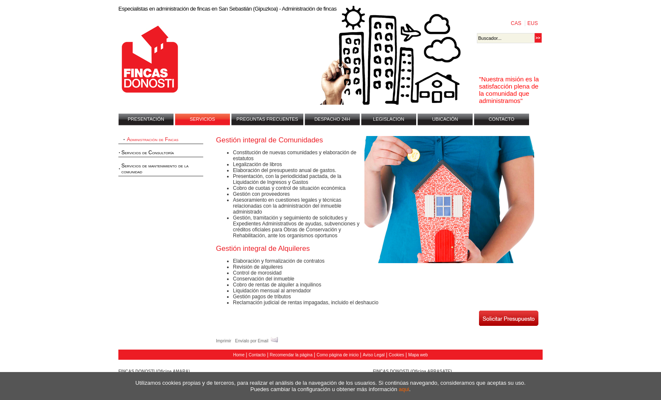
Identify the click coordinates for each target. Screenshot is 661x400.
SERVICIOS (202, 119)
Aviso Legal (374, 355)
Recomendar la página (291, 355)
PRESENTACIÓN (146, 119)
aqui (404, 389)
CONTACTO (502, 119)
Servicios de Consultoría (147, 153)
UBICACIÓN (445, 119)
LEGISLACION (388, 119)
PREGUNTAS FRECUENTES (267, 119)
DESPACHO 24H (332, 119)
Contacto (257, 355)
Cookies (396, 355)
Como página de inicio (337, 355)
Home (239, 355)
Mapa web (418, 355)
